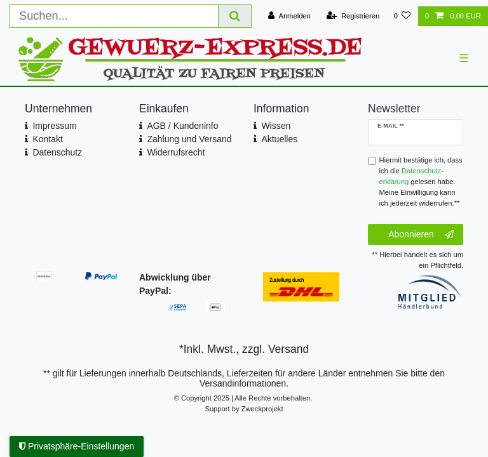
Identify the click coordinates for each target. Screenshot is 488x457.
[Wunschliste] (401, 16)
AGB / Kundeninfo (182, 126)
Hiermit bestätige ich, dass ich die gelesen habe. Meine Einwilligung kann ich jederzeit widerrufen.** (421, 181)
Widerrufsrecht (176, 152)
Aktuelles (279, 139)
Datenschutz (57, 152)
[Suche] (235, 16)
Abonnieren (421, 235)
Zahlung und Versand (189, 139)
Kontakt (47, 139)
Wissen (275, 126)
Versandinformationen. (244, 383)
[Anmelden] (289, 16)
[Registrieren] (353, 16)
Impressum (54, 126)
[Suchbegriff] (114, 16)
